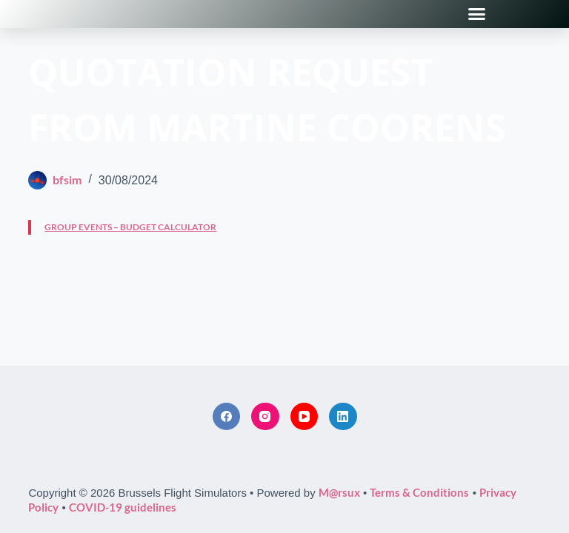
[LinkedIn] (343, 417)
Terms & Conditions (419, 492)
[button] (477, 14)
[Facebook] (227, 417)
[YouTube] (304, 417)
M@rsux (339, 492)
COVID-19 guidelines (122, 507)
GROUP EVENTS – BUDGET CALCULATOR (130, 226)
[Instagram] (265, 417)
